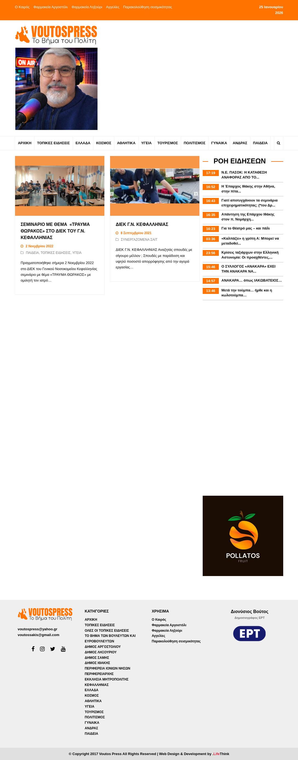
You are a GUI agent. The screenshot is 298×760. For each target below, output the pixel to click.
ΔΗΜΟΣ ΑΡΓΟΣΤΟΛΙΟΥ (103, 647)
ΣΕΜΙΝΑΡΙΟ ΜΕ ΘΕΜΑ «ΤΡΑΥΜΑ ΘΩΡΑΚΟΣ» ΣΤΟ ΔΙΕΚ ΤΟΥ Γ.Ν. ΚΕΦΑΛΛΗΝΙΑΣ (55, 231)
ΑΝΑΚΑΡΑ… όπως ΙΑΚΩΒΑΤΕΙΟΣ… (252, 280)
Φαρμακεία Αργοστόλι (50, 7)
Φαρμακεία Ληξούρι (86, 7)
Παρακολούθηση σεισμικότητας (147, 7)
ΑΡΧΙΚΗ (91, 620)
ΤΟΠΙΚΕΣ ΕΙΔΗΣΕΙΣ (55, 253)
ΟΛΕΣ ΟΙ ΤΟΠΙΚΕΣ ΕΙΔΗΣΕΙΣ (107, 631)
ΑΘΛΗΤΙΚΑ (93, 701)
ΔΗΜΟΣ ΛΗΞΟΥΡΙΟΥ (100, 652)
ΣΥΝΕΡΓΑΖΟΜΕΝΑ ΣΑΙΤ (139, 240)
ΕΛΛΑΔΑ (91, 690)
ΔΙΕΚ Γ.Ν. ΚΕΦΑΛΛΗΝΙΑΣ (142, 224)
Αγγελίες (112, 7)
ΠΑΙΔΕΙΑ (32, 253)
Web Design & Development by (194, 754)
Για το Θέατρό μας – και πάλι (246, 228)
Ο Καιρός (22, 7)
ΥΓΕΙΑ (77, 253)
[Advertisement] (197, 64)
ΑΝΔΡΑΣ (91, 728)
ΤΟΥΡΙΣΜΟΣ (94, 712)
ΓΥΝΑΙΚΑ (92, 723)
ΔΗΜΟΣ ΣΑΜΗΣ (97, 658)
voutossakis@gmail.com (38, 635)
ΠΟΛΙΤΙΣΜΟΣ (95, 717)
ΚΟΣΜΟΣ (92, 695)
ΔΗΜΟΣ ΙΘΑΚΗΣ (97, 663)
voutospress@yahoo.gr (37, 629)
